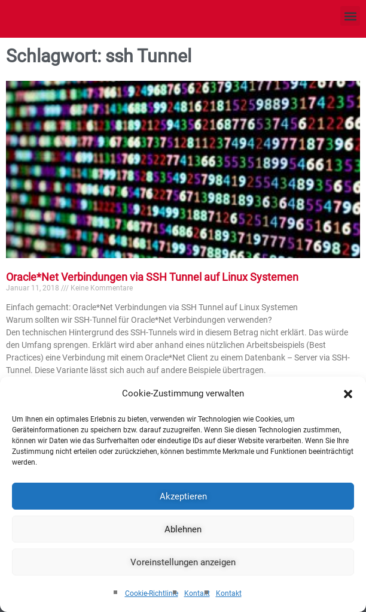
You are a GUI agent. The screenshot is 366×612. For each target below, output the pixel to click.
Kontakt (197, 593)
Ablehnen (183, 529)
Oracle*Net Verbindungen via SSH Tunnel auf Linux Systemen (152, 277)
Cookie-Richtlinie (151, 593)
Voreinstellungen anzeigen (183, 562)
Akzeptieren (183, 496)
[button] (348, 394)
